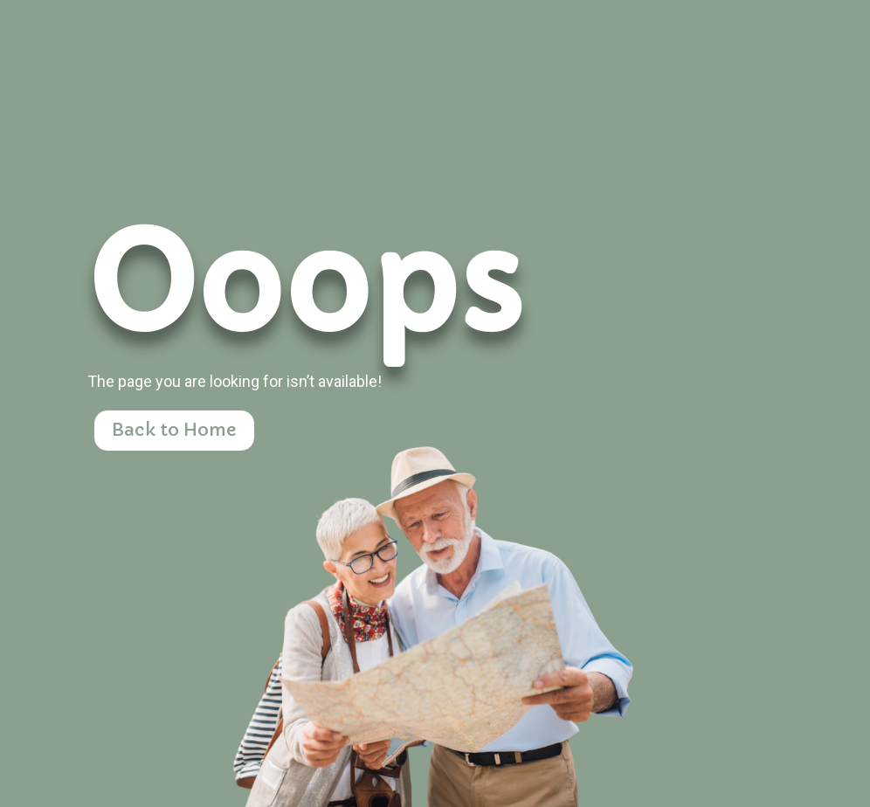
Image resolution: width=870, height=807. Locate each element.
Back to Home (174, 430)
